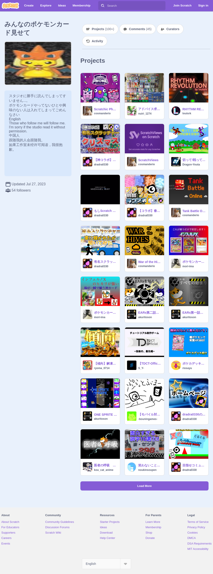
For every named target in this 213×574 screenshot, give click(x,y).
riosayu (187, 368)
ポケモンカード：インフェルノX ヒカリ (105, 312)
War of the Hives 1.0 (149, 262)
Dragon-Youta (191, 164)
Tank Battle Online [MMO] (194, 211)
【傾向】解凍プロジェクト (105, 363)
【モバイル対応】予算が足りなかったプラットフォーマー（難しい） (149, 414)
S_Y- (141, 368)
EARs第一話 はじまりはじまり (194, 312)
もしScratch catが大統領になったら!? (105, 211)
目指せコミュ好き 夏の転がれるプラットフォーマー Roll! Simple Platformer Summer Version (194, 465)
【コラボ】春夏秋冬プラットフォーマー (149, 211)
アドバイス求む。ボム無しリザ (149, 109)
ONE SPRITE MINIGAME (105, 414)
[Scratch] (10, 5)
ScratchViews (148, 160)
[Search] (102, 5)
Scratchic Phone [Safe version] (105, 109)
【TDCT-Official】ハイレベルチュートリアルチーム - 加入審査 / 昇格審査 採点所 (149, 363)
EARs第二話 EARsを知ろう (149, 312)
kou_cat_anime (103, 470)
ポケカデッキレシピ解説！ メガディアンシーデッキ (194, 363)
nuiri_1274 (144, 113)
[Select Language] (106, 563)
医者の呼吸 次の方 (105, 465)
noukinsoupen (147, 470)
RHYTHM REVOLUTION (194, 109)
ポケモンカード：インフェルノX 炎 (194, 261)
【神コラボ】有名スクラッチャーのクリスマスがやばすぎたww (105, 160)
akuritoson (145, 317)
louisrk (186, 113)
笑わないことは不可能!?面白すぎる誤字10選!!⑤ (149, 465)
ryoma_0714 (101, 368)
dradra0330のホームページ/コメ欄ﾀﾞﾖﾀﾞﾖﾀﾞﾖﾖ (194, 414)
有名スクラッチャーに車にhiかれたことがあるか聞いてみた (105, 261)
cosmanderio (102, 113)
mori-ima (188, 266)
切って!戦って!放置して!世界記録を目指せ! (194, 160)
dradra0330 (101, 164)
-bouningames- (147, 419)
